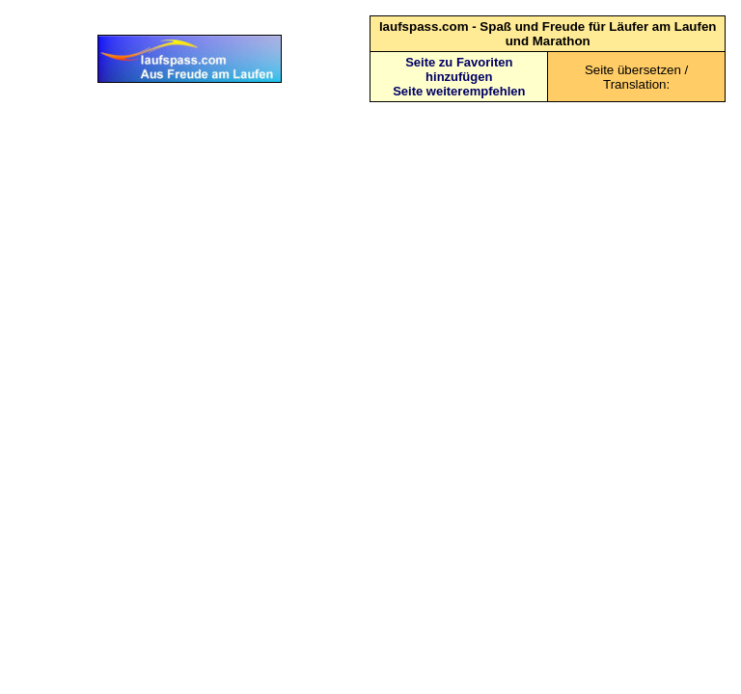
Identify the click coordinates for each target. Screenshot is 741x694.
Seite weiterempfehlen (459, 91)
